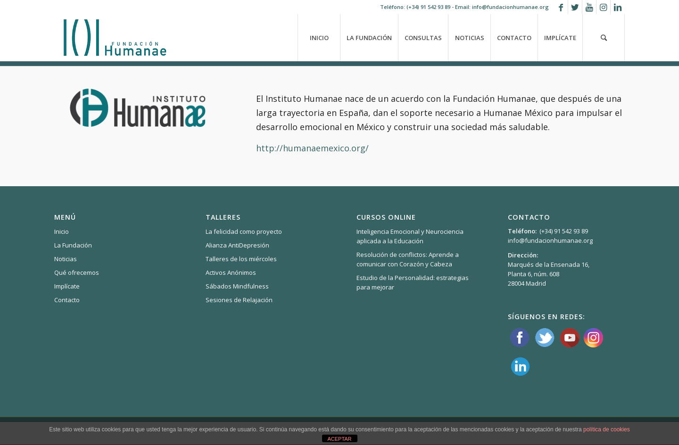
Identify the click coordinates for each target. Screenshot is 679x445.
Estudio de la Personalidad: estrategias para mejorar (412, 282)
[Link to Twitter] (575, 7)
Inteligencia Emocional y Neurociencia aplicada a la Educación (410, 236)
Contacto (67, 300)
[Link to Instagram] (603, 7)
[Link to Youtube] (589, 7)
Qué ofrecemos (76, 272)
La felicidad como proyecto (244, 231)
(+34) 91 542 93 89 (428, 6)
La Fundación (73, 245)
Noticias (65, 259)
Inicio (61, 231)
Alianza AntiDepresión (237, 245)
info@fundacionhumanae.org (550, 240)
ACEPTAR (339, 439)
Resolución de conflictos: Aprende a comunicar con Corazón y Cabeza (407, 259)
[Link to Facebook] (561, 7)
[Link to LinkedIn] (618, 7)
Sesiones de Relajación (239, 300)
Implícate (67, 286)
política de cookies (606, 429)
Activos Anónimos (231, 272)
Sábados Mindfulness (237, 286)
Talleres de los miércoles (241, 259)
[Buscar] (603, 37)
